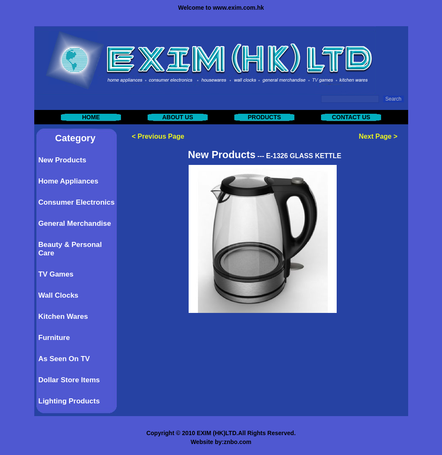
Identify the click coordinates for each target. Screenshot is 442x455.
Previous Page (160, 136)
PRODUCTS (264, 117)
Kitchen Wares (63, 316)
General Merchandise (74, 223)
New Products (62, 160)
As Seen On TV (64, 359)
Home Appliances (68, 181)
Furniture (54, 338)
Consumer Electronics (76, 202)
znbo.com (237, 442)
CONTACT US (351, 117)
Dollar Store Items (69, 380)
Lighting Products (69, 401)
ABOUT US (177, 117)
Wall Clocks (58, 295)
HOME (91, 117)
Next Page (375, 136)
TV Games (56, 274)
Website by (206, 442)
